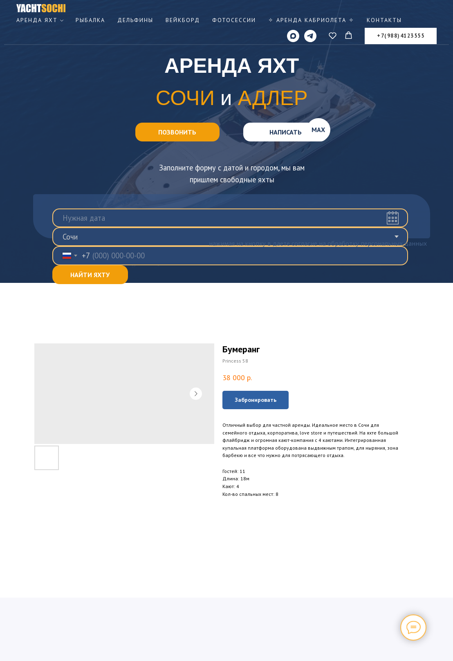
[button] (332, 35)
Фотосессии (234, 20)
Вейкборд (183, 20)
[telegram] (310, 36)
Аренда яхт (37, 20)
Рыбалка (90, 20)
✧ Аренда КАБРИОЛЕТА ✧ (311, 20)
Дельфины (135, 20)
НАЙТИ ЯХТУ (90, 275)
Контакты (384, 20)
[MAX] (293, 36)
